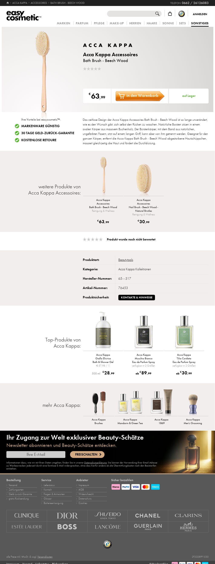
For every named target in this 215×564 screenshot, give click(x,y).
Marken (63, 23)
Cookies (83, 503)
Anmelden (200, 14)
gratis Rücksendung (19, 498)
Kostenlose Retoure (38, 140)
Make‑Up (117, 23)
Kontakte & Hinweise (136, 297)
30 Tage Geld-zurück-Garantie (47, 133)
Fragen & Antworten (54, 494)
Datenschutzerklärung (95, 462)
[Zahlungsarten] (160, 486)
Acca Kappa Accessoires (110, 54)
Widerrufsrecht (86, 494)
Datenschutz (85, 498)
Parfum (82, 23)
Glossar (48, 498)
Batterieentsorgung (53, 503)
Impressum (84, 485)
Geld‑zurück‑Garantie (20, 494)
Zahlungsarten (16, 489)
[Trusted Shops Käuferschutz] (181, 14)
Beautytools (125, 260)
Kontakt (48, 489)
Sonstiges (200, 23)
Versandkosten (45, 556)
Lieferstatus (49, 485)
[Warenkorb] (170, 14)
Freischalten (86, 454)
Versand (13, 485)
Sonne (168, 23)
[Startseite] (8, 3)
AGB (81, 489)
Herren (135, 23)
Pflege (99, 23)
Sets (182, 23)
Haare (152, 23)
